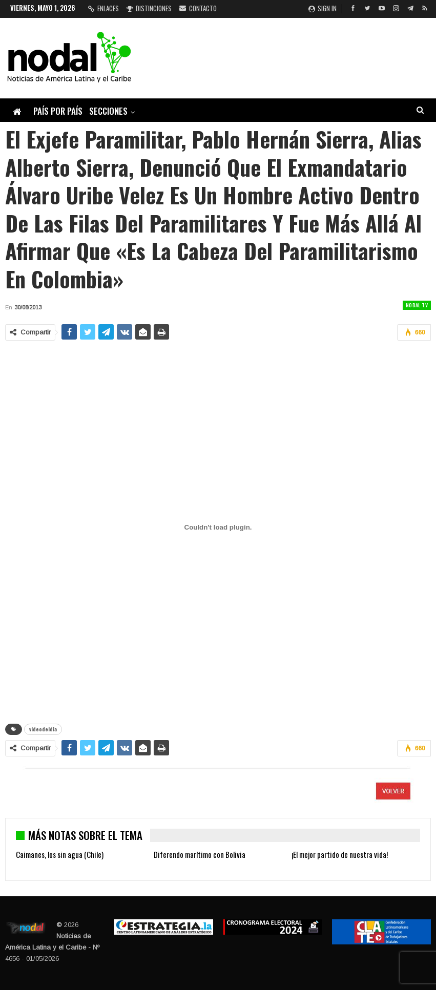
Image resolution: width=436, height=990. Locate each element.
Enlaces (103, 8)
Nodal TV (417, 305)
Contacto (198, 8)
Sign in (322, 8)
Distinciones (149, 8)
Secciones (108, 110)
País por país (57, 110)
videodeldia (43, 729)
